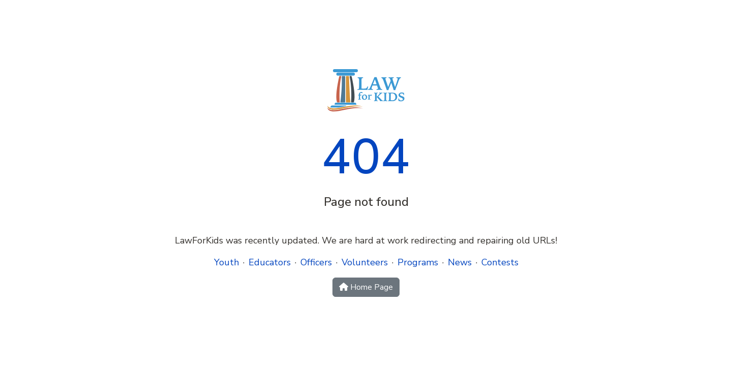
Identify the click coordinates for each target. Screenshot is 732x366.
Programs (418, 262)
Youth (226, 262)
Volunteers (365, 262)
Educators (270, 262)
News (460, 262)
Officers (316, 262)
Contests (499, 262)
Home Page (366, 287)
